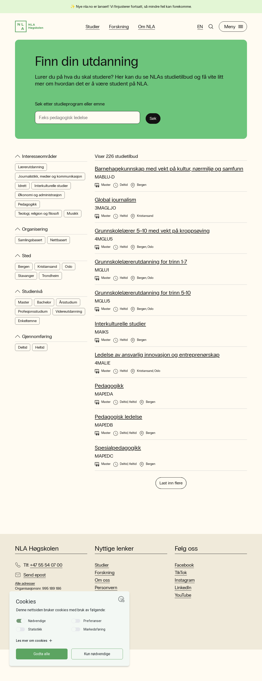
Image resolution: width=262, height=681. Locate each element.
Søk (155, 121)
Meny (233, 28)
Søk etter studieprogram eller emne (70, 107)
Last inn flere (171, 513)
